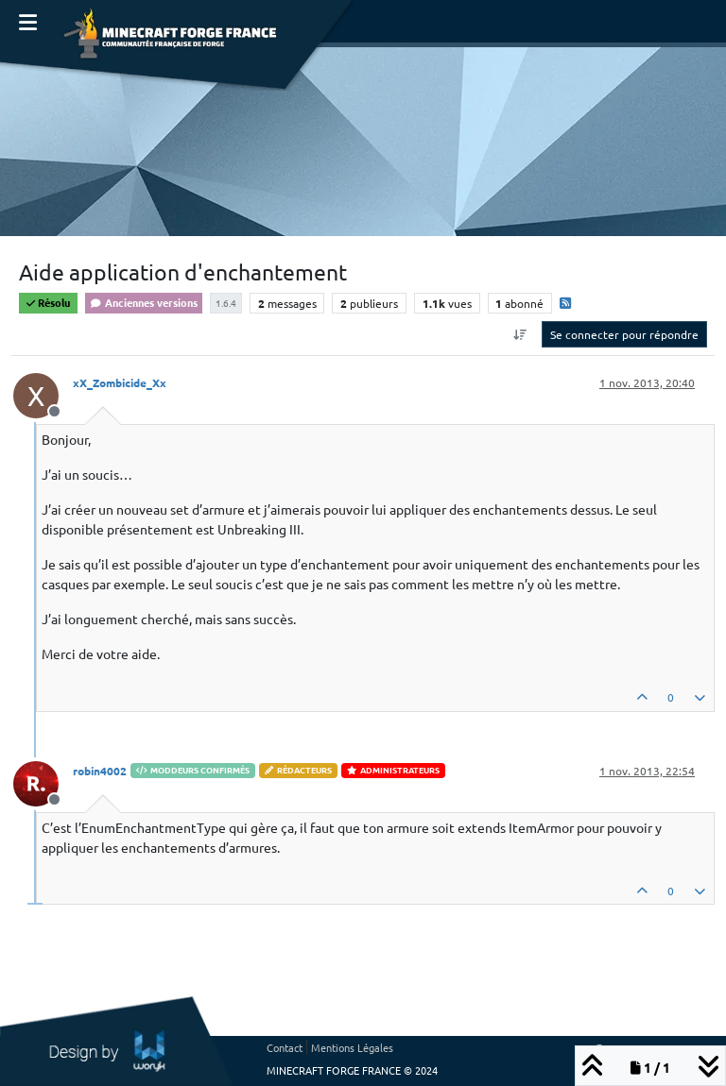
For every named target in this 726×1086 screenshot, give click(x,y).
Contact (284, 1047)
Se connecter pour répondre (624, 334)
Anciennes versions (144, 302)
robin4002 (100, 770)
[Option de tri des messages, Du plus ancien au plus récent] (520, 334)
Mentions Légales (352, 1047)
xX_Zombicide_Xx (119, 382)
